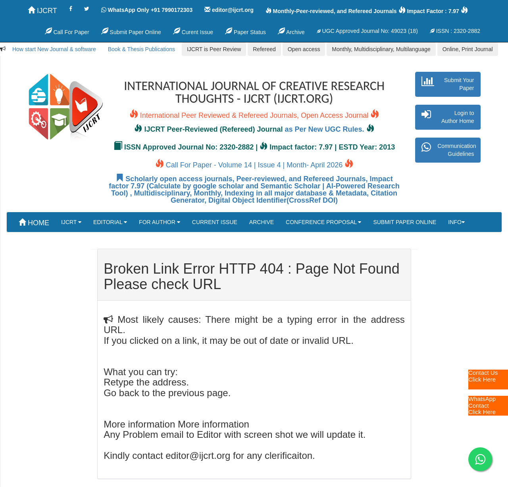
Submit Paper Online (131, 31)
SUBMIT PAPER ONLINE (404, 222)
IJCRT (42, 10)
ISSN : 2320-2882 (455, 31)
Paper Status (245, 31)
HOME (34, 223)
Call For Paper (67, 31)
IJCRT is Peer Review (214, 49)
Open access (304, 49)
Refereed (264, 49)
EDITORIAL (110, 222)
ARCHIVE (261, 222)
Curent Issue (193, 31)
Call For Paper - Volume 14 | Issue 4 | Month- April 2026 (254, 165)
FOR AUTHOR (159, 222)
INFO (456, 222)
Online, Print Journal (468, 49)
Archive (291, 31)
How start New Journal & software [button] (54, 49)
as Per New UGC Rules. (324, 129)
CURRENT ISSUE (214, 222)
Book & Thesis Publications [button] (141, 49)
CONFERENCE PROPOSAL (323, 222)
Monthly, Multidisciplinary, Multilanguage (381, 49)
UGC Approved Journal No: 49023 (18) (367, 31)
